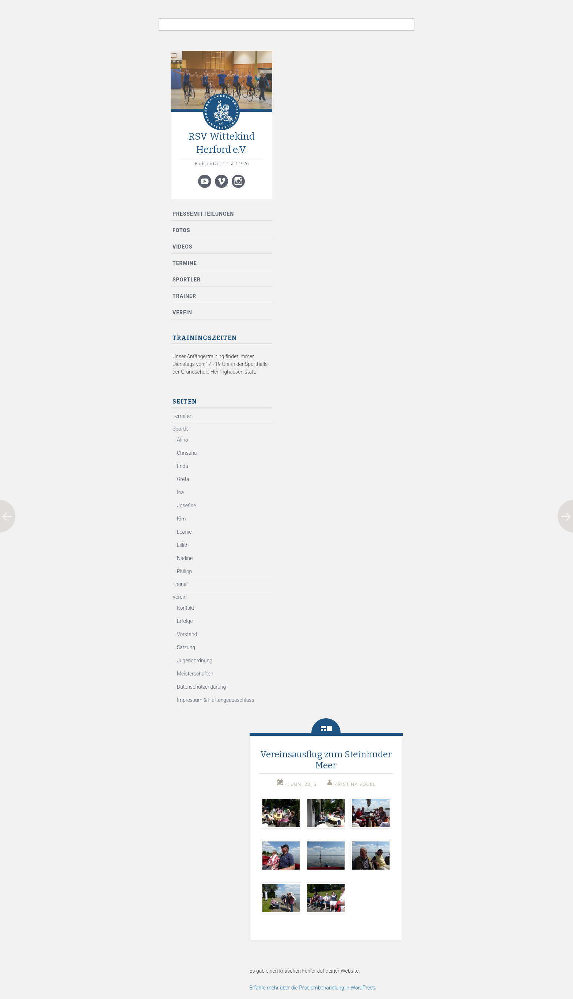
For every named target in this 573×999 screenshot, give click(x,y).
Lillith (183, 545)
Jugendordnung (194, 660)
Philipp (184, 571)
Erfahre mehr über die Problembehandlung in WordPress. (313, 988)
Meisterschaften (195, 674)
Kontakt (185, 608)
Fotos (181, 230)
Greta (183, 479)
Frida (182, 466)
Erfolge (185, 621)
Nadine (185, 558)
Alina (182, 440)
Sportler (186, 280)
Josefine (186, 505)
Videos (182, 247)
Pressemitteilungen (203, 214)
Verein (182, 312)
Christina (187, 453)
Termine (184, 263)
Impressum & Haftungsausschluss (215, 700)
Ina (180, 492)
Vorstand (187, 634)
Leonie (184, 532)
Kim (181, 519)
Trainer (184, 296)
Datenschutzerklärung (201, 687)
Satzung (186, 647)
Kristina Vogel (355, 784)
